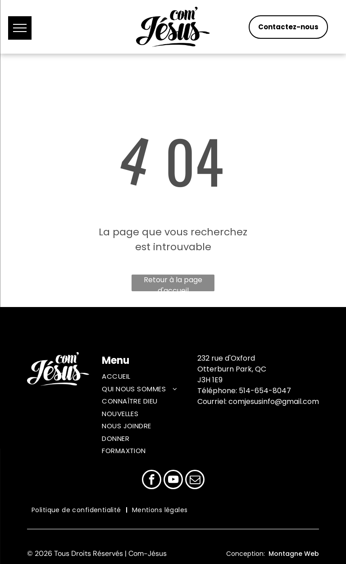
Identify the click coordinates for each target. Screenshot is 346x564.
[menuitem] (148, 377)
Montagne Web (294, 553)
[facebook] (151, 480)
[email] (195, 480)
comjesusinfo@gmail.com (273, 401)
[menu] (20, 28)
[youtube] (173, 480)
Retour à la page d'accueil (173, 283)
